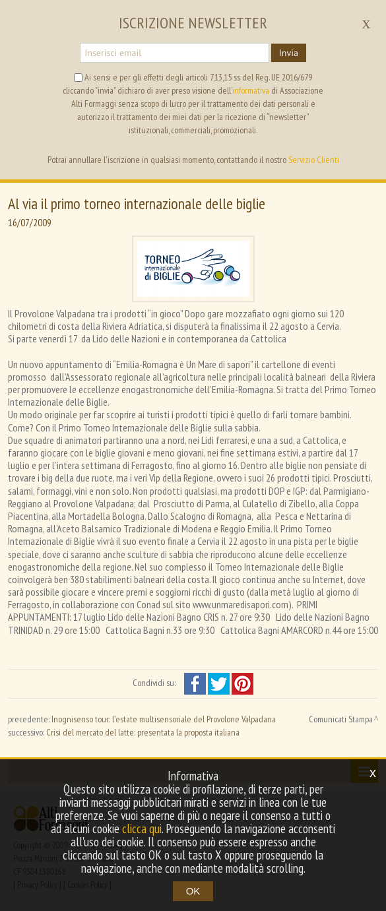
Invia (288, 53)
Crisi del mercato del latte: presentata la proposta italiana (143, 732)
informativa (250, 90)
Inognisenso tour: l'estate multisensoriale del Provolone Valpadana (163, 719)
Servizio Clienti (313, 160)
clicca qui (142, 828)
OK (193, 890)
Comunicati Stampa (341, 719)
